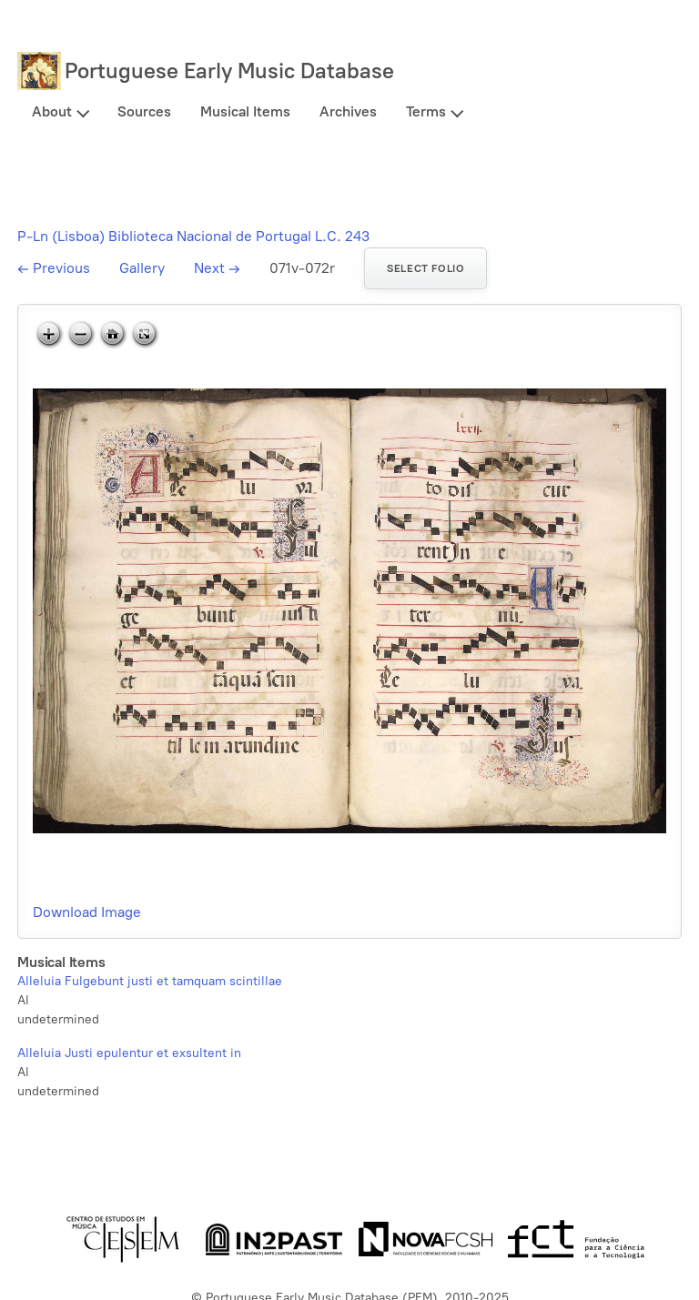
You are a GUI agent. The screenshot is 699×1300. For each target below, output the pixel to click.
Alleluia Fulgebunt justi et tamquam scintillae (149, 981)
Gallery (142, 268)
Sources (144, 111)
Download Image (87, 912)
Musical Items (245, 111)
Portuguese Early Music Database (229, 70)
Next (217, 268)
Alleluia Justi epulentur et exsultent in (129, 1053)
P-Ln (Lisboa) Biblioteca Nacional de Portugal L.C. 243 (193, 236)
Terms (426, 111)
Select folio (425, 268)
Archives (348, 111)
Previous (53, 268)
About (52, 111)
